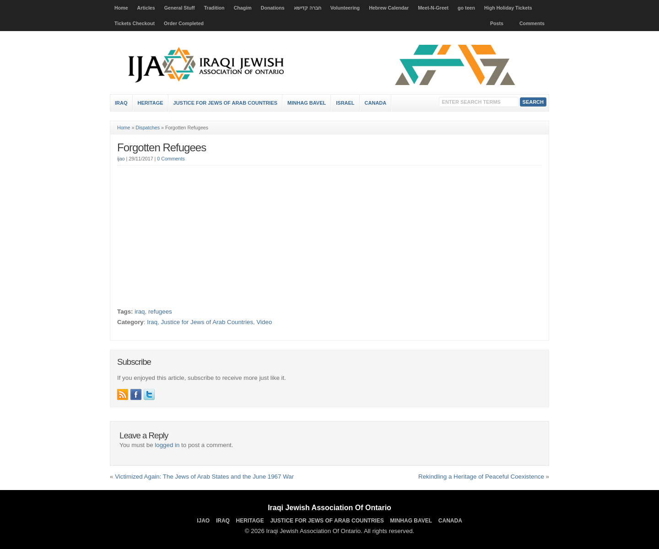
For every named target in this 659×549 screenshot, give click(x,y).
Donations (273, 8)
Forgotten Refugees (161, 147)
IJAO (203, 520)
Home (121, 8)
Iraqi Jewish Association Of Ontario (329, 508)
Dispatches (147, 127)
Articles (146, 8)
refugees (160, 311)
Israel (345, 103)
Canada (376, 103)
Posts (496, 23)
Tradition (214, 8)
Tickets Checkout (134, 23)
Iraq (121, 103)
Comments (532, 23)
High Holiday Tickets (508, 8)
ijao (121, 158)
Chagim (243, 8)
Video (264, 322)
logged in (167, 445)
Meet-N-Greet (433, 8)
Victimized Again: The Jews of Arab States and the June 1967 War (204, 476)
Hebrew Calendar (389, 8)
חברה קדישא (307, 8)
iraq (140, 311)
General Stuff (179, 8)
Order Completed (184, 23)
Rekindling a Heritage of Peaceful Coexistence (481, 476)
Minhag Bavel (306, 103)
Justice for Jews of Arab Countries (225, 103)
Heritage (150, 103)
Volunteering (345, 8)
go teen (466, 8)
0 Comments (170, 158)
